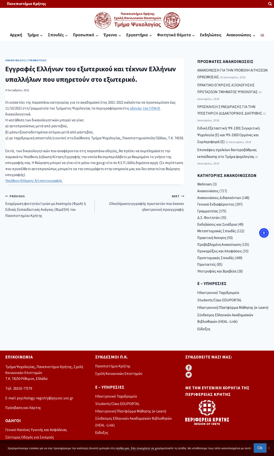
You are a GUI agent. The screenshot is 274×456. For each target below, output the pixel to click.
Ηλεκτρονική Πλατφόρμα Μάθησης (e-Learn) (233, 307)
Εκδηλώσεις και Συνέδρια (217, 224)
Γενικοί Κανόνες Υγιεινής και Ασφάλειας (36, 430)
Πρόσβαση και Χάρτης (23, 408)
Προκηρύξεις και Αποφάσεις (219, 251)
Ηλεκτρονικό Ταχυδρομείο (218, 292)
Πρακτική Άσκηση (211, 238)
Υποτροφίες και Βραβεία (216, 271)
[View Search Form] (270, 4)
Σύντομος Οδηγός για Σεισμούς (29, 437)
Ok (260, 448)
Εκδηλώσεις (211, 35)
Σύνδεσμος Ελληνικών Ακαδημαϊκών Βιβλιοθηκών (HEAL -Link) (225, 319)
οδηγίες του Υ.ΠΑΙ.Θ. (145, 108)
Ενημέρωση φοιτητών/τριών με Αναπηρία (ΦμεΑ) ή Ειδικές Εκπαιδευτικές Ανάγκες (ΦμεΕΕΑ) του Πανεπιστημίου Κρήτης (48, 205)
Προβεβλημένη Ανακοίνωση (219, 244)
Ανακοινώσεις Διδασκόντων (219, 198)
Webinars (204, 184)
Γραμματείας (37, 60)
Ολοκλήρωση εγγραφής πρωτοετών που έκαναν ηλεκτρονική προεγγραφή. (141, 203)
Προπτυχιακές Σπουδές (215, 258)
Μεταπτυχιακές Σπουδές (216, 231)
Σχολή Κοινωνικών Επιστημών (118, 373)
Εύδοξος (203, 329)
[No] (268, 448)
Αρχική (16, 35)
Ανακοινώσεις (15, 60)
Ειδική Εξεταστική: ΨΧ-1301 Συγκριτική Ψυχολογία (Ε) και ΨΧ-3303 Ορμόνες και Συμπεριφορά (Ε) (228, 135)
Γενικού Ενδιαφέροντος (215, 204)
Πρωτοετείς (206, 264)
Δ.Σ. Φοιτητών (208, 217)
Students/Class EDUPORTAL (219, 300)
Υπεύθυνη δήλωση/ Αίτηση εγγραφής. (34, 180)
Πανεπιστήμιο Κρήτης (26, 4)
